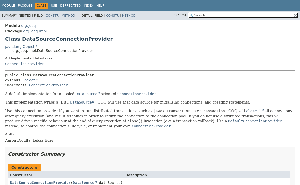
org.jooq (28, 26)
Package (25, 5)
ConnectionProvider (24, 64)
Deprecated (70, 5)
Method (68, 15)
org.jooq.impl (35, 31)
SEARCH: (180, 15)
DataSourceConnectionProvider (40, 183)
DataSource (83, 183)
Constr (52, 15)
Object (28, 80)
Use (54, 5)
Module (8, 5)
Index (88, 5)
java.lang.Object (19, 46)
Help (101, 5)
